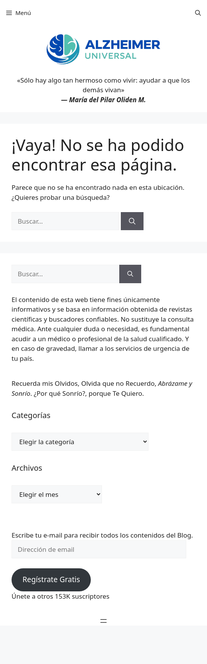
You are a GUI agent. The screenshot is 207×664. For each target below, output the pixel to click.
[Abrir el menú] (103, 621)
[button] (198, 12)
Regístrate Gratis (51, 579)
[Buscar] (132, 221)
